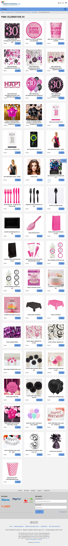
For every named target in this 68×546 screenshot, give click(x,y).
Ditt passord (38, 504)
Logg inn (39, 490)
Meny (4, 9)
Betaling (33, 490)
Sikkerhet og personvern (32, 526)
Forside (2, 12)
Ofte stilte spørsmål (54, 526)
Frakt (10, 526)
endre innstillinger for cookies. (35, 540)
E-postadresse (38, 499)
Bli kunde (26, 490)
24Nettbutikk (37, 542)
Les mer (48, 538)
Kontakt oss (47, 490)
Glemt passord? (63, 511)
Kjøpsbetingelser (19, 526)
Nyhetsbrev (44, 526)
